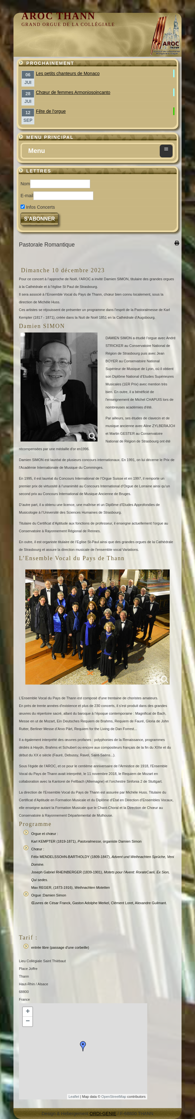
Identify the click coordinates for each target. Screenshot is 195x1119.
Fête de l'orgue (51, 111)
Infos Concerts (40, 207)
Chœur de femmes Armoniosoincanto (73, 92)
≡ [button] (166, 149)
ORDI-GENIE (102, 1113)
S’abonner (39, 219)
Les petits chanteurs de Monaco (67, 73)
